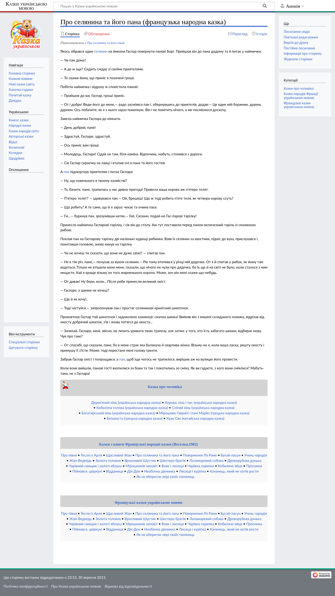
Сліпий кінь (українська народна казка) (203, 407)
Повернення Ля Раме (200, 455)
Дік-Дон (133, 471)
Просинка (254, 466)
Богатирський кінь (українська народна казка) (118, 413)
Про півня (69, 455)
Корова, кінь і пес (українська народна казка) (201, 402)
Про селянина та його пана (105, 43)
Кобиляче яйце (230, 466)
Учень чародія (255, 455)
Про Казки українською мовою (76, 586)
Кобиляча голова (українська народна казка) (132, 407)
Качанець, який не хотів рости (234, 471)
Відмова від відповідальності (128, 586)
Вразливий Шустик (140, 460)
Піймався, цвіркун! (87, 471)
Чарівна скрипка (201, 466)
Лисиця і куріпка (192, 471)
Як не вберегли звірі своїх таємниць (165, 476)
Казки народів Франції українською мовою (301, 95)
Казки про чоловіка (298, 88)
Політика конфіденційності (25, 586)
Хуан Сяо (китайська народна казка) (195, 418)
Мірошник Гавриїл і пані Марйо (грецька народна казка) (204, 413)
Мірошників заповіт (142, 466)
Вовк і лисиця (172, 466)
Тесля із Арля (91, 455)
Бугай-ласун (230, 455)
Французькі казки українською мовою (148, 502)
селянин (100, 51)
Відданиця (114, 471)
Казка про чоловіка (165, 387)
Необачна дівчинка (159, 471)
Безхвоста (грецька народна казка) (134, 418)
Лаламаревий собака (207, 460)
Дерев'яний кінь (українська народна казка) (126, 402)
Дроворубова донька (244, 460)
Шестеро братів (173, 460)
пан (67, 172)
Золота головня (108, 460)
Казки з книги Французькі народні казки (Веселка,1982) (148, 444)
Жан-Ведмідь (80, 460)
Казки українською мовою (26, 6)
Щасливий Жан (118, 455)
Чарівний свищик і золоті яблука (95, 466)
